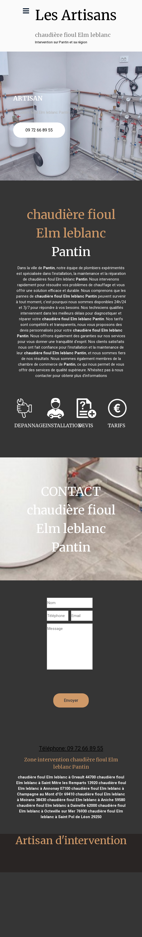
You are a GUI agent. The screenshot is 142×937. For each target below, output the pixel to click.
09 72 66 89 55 (39, 130)
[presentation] (86, 683)
